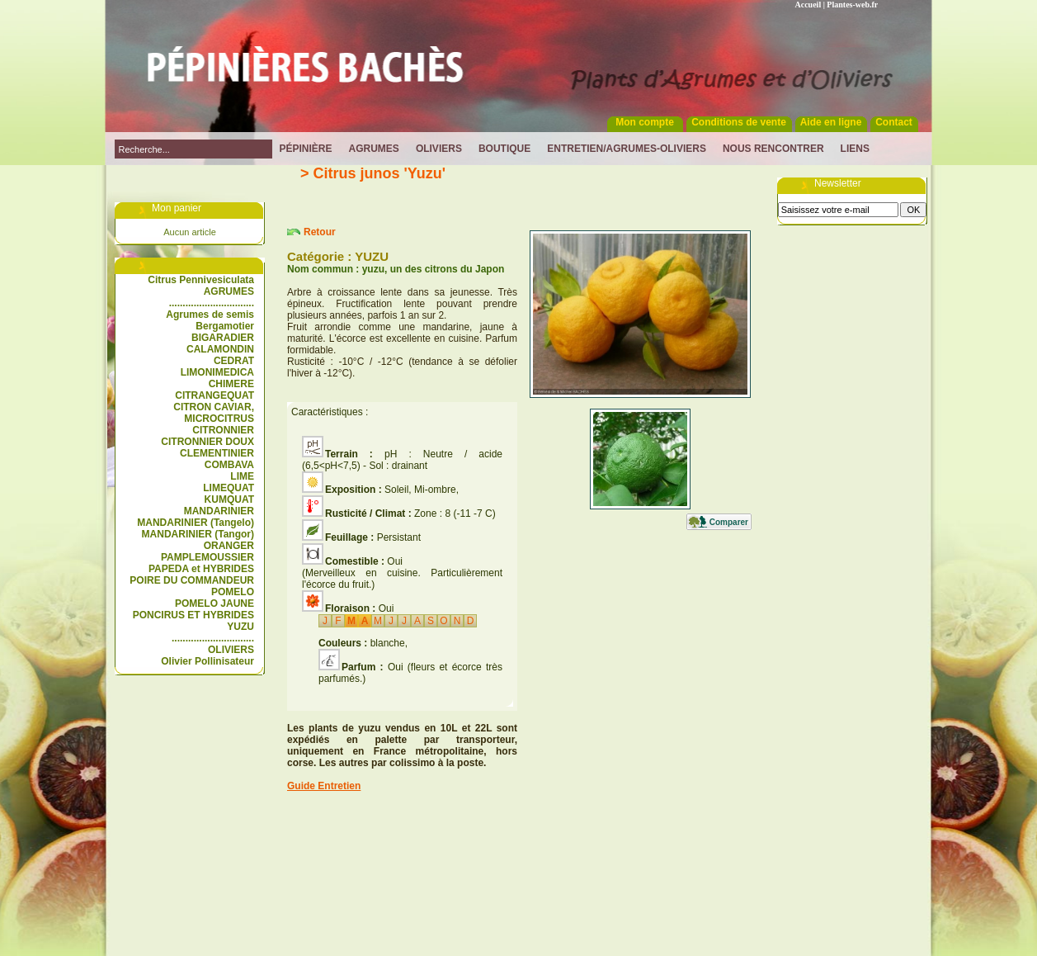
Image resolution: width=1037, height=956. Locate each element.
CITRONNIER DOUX (207, 441)
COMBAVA (229, 465)
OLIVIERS (231, 649)
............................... (211, 303)
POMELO (232, 592)
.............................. (213, 638)
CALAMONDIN (220, 349)
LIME (242, 476)
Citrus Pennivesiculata (201, 280)
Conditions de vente (738, 122)
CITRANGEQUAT (214, 395)
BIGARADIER (222, 337)
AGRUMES (229, 291)
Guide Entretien (324, 786)
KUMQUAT (229, 499)
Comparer (728, 522)
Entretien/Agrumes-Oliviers (626, 148)
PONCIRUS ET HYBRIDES (193, 615)
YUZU (240, 626)
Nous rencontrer (773, 148)
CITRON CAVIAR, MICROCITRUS (213, 412)
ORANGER (229, 545)
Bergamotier (225, 326)
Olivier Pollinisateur (207, 661)
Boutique (504, 148)
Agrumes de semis (210, 314)
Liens (855, 148)
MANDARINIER (219, 511)
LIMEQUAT (228, 488)
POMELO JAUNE (214, 603)
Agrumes (374, 148)
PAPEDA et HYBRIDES (201, 569)
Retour (320, 232)
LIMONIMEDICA (217, 372)
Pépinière (306, 148)
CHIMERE (231, 384)
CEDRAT (234, 361)
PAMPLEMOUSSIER (207, 557)
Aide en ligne (831, 122)
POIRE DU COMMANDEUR (192, 580)
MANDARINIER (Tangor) (198, 534)
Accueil (808, 4)
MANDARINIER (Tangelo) (195, 522)
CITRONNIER (223, 430)
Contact (893, 122)
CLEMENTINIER (217, 453)
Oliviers (439, 148)
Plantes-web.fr (852, 4)
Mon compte (644, 122)
